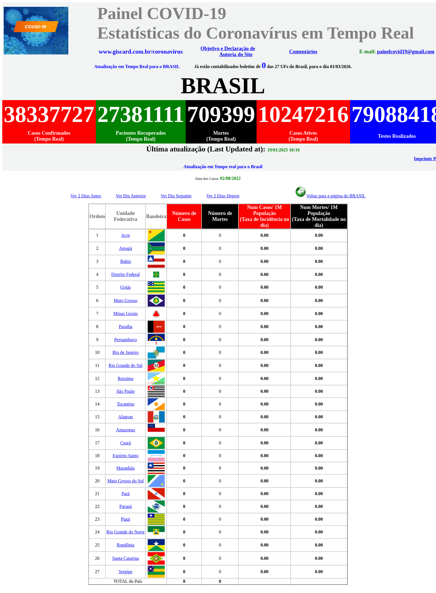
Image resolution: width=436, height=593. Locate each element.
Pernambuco (125, 339)
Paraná (125, 506)
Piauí (125, 519)
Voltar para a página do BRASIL (330, 195)
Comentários (301, 51)
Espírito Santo (125, 455)
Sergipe (126, 571)
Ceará (125, 442)
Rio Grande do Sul (126, 365)
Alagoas (125, 416)
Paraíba (125, 326)
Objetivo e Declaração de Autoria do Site (231, 51)
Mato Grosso (125, 300)
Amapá (125, 248)
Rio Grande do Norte (126, 531)
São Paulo (126, 391)
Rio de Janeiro (126, 352)
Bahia (125, 261)
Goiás (125, 287)
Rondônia (125, 545)
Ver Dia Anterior (131, 195)
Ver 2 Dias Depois (223, 195)
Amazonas (125, 429)
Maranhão (125, 468)
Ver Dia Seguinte (176, 195)
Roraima (125, 378)
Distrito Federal (125, 274)
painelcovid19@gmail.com (398, 51)
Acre (125, 235)
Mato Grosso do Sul (125, 480)
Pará (126, 493)
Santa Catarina (125, 558)
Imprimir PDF (420, 158)
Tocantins (125, 404)
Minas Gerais (125, 313)
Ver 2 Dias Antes (86, 195)
